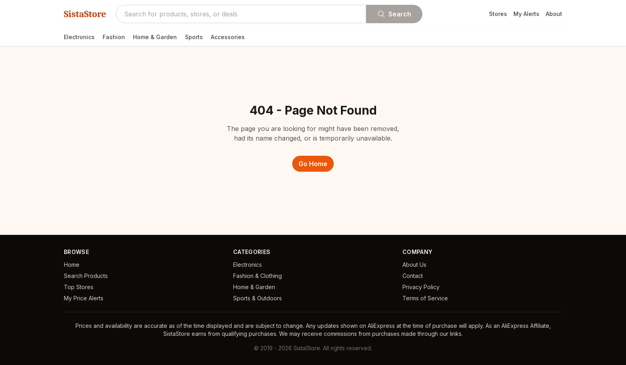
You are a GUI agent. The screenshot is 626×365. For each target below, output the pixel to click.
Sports (194, 37)
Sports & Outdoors (257, 298)
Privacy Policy (421, 287)
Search (394, 14)
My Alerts (526, 13)
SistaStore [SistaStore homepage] (85, 14)
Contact (412, 275)
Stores (498, 13)
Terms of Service (425, 298)
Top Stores (78, 287)
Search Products (86, 275)
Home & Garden (155, 37)
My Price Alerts (83, 298)
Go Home (313, 164)
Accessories (228, 37)
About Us (414, 264)
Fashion (114, 37)
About (554, 13)
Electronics (79, 37)
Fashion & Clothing (257, 275)
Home (71, 264)
